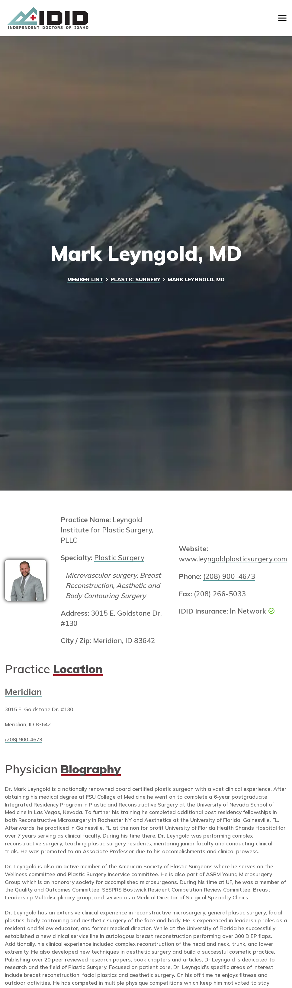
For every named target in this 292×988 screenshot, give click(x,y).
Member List (85, 279)
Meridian (23, 691)
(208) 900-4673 (229, 576)
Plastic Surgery (135, 279)
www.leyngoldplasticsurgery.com (233, 558)
